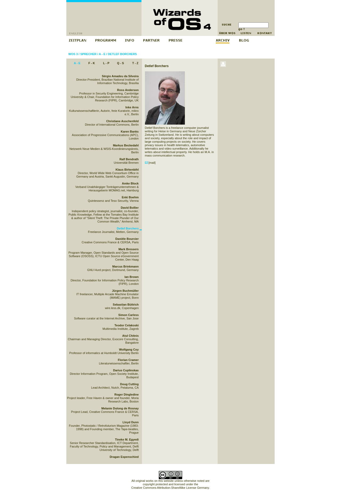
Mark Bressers (129, 249)
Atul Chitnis (130, 335)
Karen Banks (130, 131)
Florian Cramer (128, 359)
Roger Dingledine (126, 394)
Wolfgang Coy (129, 349)
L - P (106, 63)
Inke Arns (132, 107)
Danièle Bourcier (127, 238)
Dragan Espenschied (124, 456)
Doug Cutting (129, 384)
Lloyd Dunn (131, 422)
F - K (91, 63)
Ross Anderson (128, 90)
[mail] (150, 162)
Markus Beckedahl (126, 145)
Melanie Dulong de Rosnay (120, 408)
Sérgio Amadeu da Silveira (120, 76)
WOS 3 (73, 54)
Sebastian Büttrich (126, 304)
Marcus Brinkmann (125, 266)
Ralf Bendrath (129, 159)
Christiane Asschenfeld (122, 121)
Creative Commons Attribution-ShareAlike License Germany (170, 487)
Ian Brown (131, 276)
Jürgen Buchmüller (125, 290)
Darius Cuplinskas (126, 370)
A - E (102, 54)
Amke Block (130, 183)
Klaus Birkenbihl (127, 169)
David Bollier (130, 207)
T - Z (135, 63)
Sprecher (88, 54)
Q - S (120, 63)
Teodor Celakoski (127, 325)
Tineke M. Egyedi (127, 439)
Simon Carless (128, 315)
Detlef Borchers (122, 54)
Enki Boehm (130, 197)
